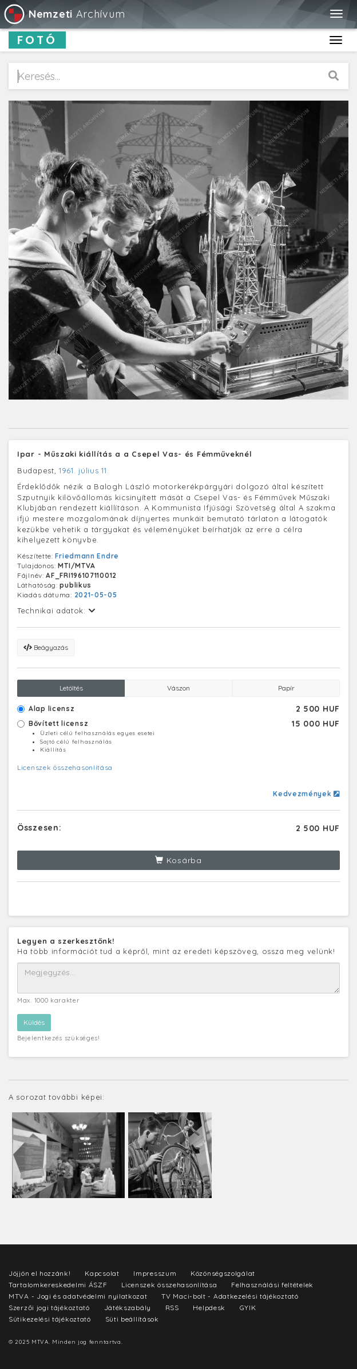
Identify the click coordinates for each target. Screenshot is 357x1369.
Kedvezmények (306, 793)
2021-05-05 (95, 594)
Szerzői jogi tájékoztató (49, 1307)
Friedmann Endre (87, 556)
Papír (286, 688)
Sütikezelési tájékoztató (50, 1319)
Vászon (178, 688)
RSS (172, 1307)
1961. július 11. (84, 470)
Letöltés (71, 688)
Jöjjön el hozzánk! (40, 1273)
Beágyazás (45, 647)
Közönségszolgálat (223, 1273)
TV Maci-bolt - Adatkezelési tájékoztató (229, 1296)
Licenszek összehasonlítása (65, 767)
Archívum (64, 14)
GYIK (248, 1307)
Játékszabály (127, 1307)
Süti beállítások (132, 1319)
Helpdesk (209, 1307)
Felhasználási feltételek (272, 1284)
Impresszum (154, 1273)
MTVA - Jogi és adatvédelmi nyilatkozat (78, 1296)
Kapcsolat (102, 1273)
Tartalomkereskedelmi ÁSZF (58, 1284)
